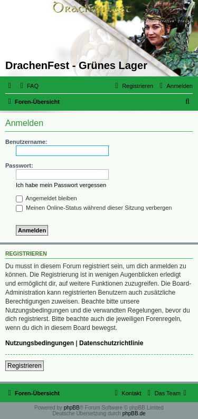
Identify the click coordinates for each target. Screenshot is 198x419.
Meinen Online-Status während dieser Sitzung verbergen (94, 207)
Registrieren (24, 365)
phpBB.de (134, 413)
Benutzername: (26, 142)
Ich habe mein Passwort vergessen (61, 185)
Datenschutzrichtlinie (111, 343)
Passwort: (19, 165)
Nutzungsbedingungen (39, 343)
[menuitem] (28, 86)
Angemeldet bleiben (46, 198)
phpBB (72, 408)
